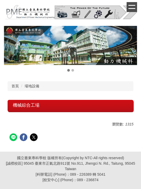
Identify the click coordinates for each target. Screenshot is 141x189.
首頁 (15, 86)
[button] (10, 49)
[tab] (68, 70)
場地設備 (32, 86)
